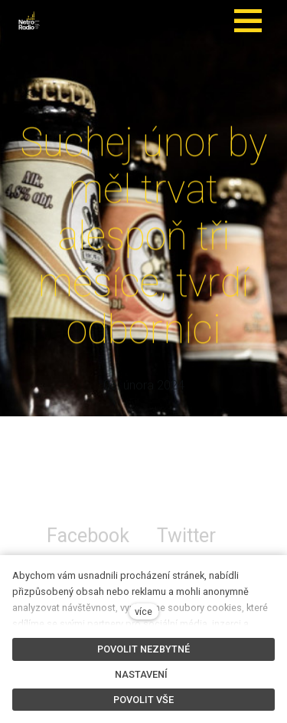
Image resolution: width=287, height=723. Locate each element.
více (143, 611)
